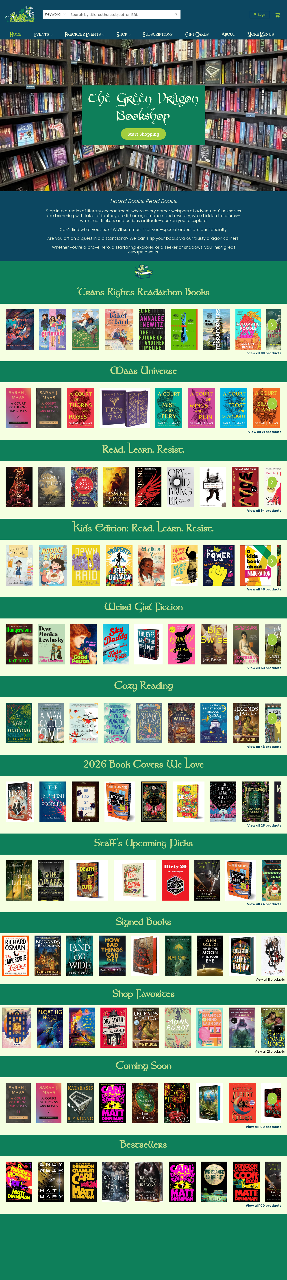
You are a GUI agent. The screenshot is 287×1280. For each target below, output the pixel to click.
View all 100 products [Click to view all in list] (263, 1127)
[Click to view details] (20, 329)
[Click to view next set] (272, 325)
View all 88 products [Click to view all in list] (264, 353)
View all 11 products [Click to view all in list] (270, 979)
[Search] (176, 14)
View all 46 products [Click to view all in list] (264, 746)
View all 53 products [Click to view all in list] (264, 668)
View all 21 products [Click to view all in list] (264, 432)
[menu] (143, 34)
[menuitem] (16, 34)
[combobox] (55, 14)
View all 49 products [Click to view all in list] (264, 589)
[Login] (260, 14)
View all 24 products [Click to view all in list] (264, 904)
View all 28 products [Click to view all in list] (264, 825)
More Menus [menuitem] (261, 34)
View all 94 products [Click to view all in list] (264, 510)
